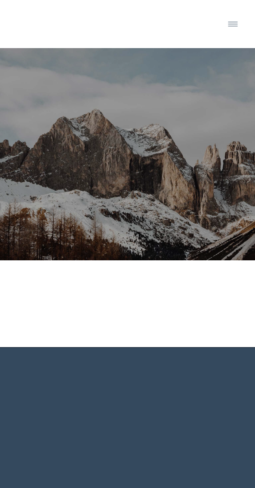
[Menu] (232, 24)
